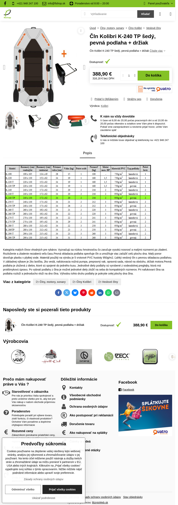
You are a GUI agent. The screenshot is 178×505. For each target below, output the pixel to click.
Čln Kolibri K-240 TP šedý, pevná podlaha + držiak (52, 324)
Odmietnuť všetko (23, 489)
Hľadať (145, 14)
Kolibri (104, 105)
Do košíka (153, 75)
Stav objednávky (133, 497)
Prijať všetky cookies (62, 489)
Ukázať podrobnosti (43, 498)
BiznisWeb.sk (100, 502)
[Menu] (170, 14)
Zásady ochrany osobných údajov (101, 497)
